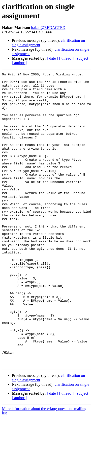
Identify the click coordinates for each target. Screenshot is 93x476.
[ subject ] (83, 58)
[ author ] (19, 63)
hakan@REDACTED (48, 27)
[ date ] (52, 58)
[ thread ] (66, 58)
